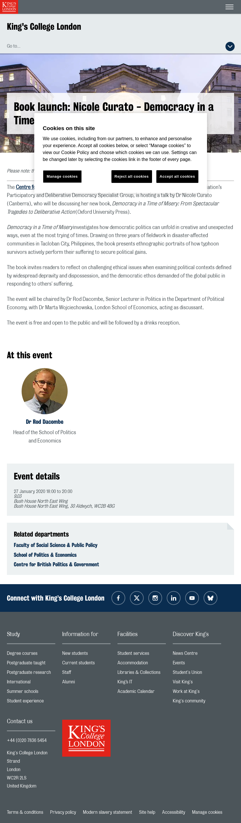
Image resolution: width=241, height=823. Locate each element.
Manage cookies (207, 812)
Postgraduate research (31, 673)
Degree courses (31, 654)
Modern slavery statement (107, 812)
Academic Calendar (141, 692)
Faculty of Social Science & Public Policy (56, 545)
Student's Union (197, 673)
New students (86, 654)
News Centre (197, 654)
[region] (120, 153)
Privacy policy (63, 812)
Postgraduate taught (31, 664)
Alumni (86, 683)
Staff (86, 673)
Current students (86, 664)
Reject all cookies (132, 176)
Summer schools (31, 692)
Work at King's (197, 692)
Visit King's (197, 683)
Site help (147, 812)
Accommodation (141, 664)
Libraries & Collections (141, 673)
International (31, 683)
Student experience (31, 702)
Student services (141, 654)
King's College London (44, 26)
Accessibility (173, 812)
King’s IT (141, 683)
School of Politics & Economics (45, 554)
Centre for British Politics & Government (56, 564)
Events (197, 664)
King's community (197, 702)
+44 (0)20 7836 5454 (27, 740)
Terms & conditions (25, 812)
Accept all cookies (177, 176)
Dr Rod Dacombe (44, 421)
